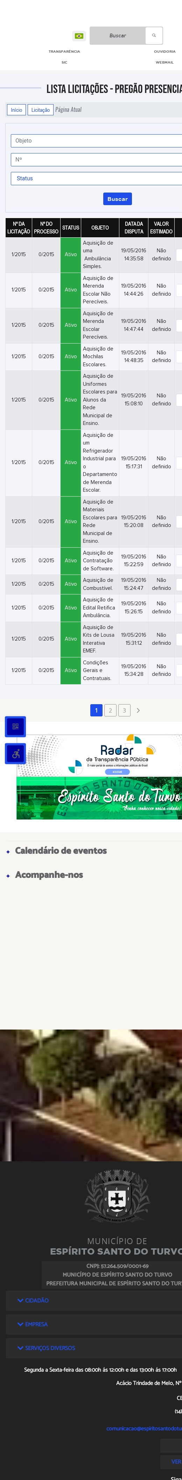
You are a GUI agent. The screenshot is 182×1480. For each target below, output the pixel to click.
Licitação (40, 109)
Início (16, 109)
